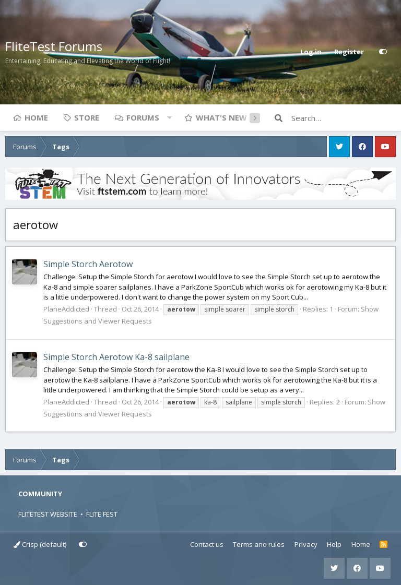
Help (334, 544)
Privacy (305, 544)
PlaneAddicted (66, 309)
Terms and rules (259, 544)
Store (86, 117)
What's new (221, 117)
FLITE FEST (101, 514)
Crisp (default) (40, 544)
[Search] (343, 118)
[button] (169, 117)
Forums (142, 117)
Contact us (206, 544)
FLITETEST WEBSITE (47, 514)
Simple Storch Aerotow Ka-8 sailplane (116, 357)
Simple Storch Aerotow (88, 264)
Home (36, 117)
